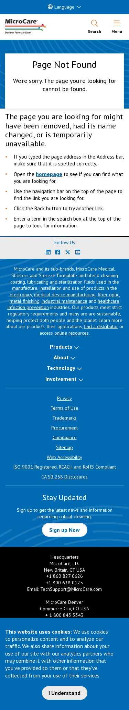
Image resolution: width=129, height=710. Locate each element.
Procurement (64, 428)
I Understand (64, 692)
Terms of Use (64, 408)
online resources (71, 333)
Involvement (61, 378)
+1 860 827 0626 (64, 576)
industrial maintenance (64, 301)
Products (61, 346)
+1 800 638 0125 (64, 583)
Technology (61, 367)
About (61, 357)
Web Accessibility (64, 457)
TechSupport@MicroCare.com (71, 589)
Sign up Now (64, 529)
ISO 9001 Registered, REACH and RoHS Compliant (64, 467)
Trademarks (64, 418)
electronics (21, 294)
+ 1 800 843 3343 (64, 615)
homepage (49, 174)
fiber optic (108, 294)
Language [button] (61, 7)
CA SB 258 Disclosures (64, 477)
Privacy (64, 398)
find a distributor (101, 326)
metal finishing (25, 301)
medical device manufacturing (65, 294)
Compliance (65, 437)
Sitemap (64, 447)
